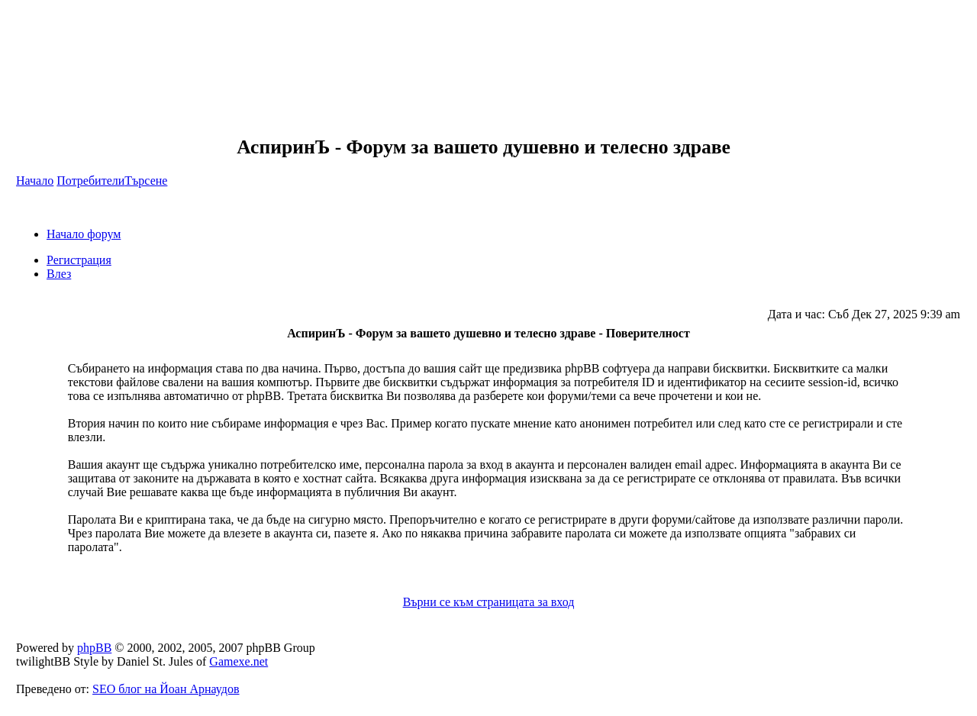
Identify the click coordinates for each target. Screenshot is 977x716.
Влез (59, 273)
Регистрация (79, 259)
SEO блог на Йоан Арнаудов (166, 688)
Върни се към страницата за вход (489, 601)
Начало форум (84, 233)
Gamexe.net (238, 661)
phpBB (94, 647)
